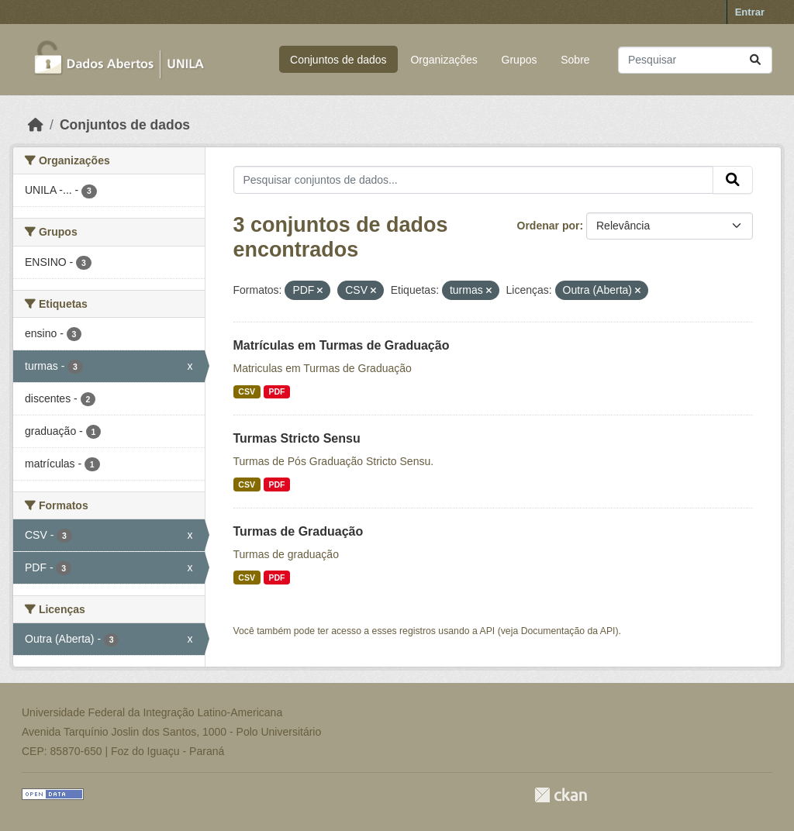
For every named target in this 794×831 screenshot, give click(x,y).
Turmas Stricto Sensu (297, 438)
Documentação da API (568, 631)
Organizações (443, 59)
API (487, 631)
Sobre (575, 59)
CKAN (560, 795)
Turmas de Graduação (298, 531)
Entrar (750, 12)
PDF (276, 391)
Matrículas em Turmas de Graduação (341, 345)
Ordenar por (548, 225)
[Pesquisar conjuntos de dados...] (695, 60)
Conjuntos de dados (338, 59)
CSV (246, 391)
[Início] (35, 125)
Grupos (519, 59)
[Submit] (755, 60)
